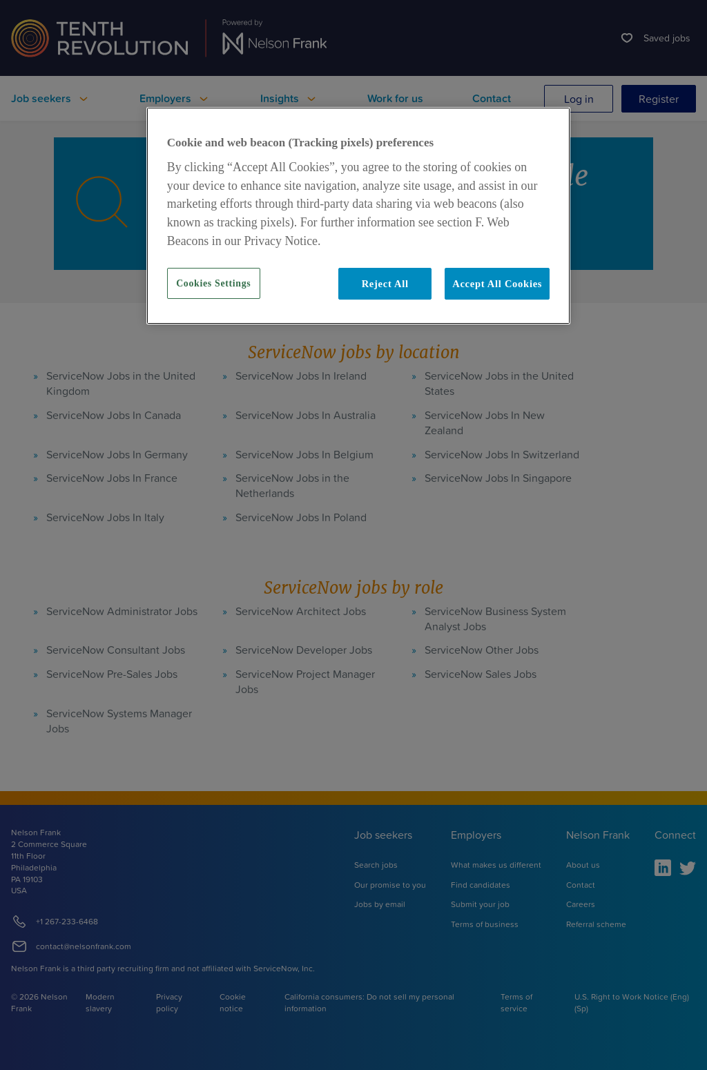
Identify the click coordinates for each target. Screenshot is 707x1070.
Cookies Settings (213, 283)
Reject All (385, 283)
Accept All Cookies (497, 283)
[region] (358, 215)
